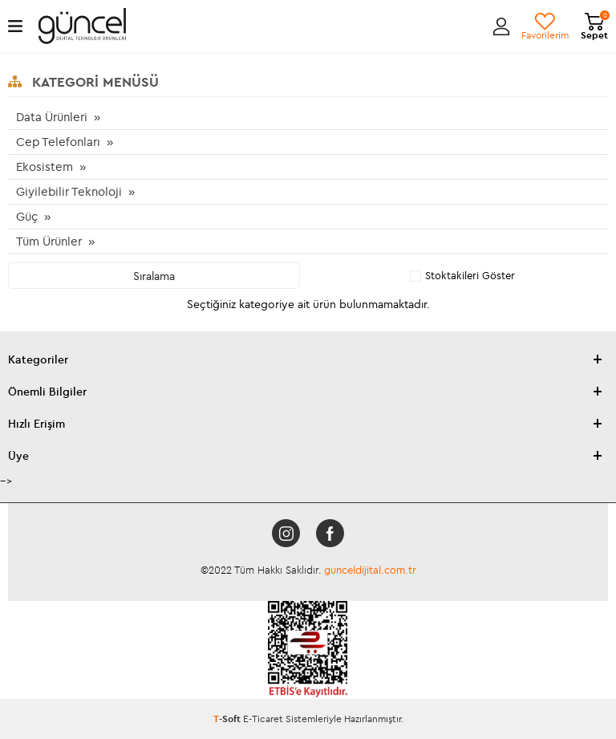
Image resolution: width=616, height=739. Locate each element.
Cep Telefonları (58, 141)
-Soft (228, 719)
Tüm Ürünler (49, 241)
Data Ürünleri (51, 116)
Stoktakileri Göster (462, 275)
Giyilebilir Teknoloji (69, 191)
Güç (27, 216)
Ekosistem (44, 166)
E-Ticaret (263, 719)
